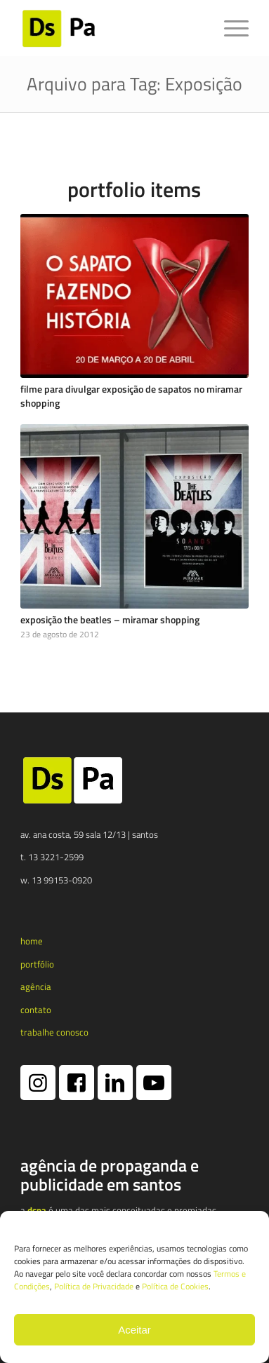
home (31, 941)
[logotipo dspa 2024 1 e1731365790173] (111, 28)
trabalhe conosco (54, 1032)
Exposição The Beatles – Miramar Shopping (109, 620)
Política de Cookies (175, 1286)
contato (35, 1010)
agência (35, 986)
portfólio (37, 964)
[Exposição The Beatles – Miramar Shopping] (134, 516)
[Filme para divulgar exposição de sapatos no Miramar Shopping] (134, 296)
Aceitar (134, 1330)
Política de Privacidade (93, 1286)
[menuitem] (229, 28)
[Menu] (229, 28)
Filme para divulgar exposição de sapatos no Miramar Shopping (131, 396)
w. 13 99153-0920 (56, 880)
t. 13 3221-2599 (52, 857)
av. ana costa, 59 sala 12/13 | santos (89, 834)
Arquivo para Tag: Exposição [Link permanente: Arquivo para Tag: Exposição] (134, 83)
